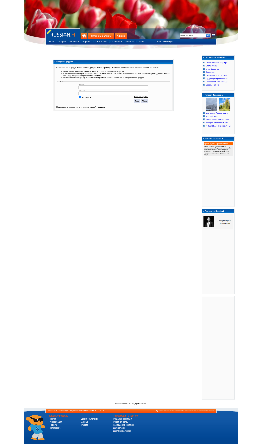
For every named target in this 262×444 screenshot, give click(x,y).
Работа (84, 425)
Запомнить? (85, 98)
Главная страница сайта (62, 33)
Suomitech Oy (87, 411)
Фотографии (55, 428)
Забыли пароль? (141, 97)
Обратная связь (120, 422)
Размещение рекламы (123, 425)
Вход (159, 42)
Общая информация (122, 419)
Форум (53, 419)
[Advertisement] (218, 348)
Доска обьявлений (90, 419)
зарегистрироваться (69, 107)
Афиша (121, 36)
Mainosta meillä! (122, 431)
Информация (56, 422)
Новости (53, 425)
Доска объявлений (101, 36)
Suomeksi (119, 428)
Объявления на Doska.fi (216, 58)
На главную (84, 36)
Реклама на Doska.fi (214, 139)
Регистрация (167, 42)
